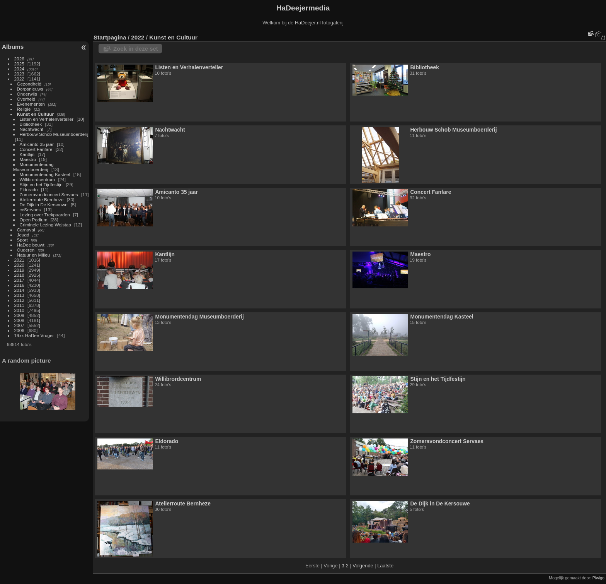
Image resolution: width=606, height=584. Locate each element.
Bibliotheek (31, 124)
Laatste (385, 566)
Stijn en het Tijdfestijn (41, 184)
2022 (19, 78)
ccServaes (30, 209)
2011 (19, 305)
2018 (19, 274)
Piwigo (598, 577)
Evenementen (31, 103)
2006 (19, 330)
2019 (19, 269)
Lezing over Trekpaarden (45, 214)
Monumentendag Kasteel (45, 174)
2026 (19, 58)
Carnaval (26, 229)
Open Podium (34, 219)
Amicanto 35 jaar (37, 144)
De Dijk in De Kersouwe (44, 204)
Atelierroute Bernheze (42, 199)
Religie (24, 108)
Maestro (28, 159)
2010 (19, 310)
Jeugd (23, 234)
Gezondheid (29, 83)
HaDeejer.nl (308, 23)
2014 (19, 290)
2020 (19, 264)
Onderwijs (27, 93)
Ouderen (26, 249)
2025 (19, 63)
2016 (19, 285)
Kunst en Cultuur (35, 113)
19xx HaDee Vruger (34, 335)
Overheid (26, 98)
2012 (19, 300)
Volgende (362, 566)
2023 (19, 73)
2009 (19, 315)
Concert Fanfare (36, 149)
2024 (19, 68)
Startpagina (110, 37)
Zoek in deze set (135, 48)
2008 (19, 320)
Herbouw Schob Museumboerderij (54, 134)
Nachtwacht (31, 129)
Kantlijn (27, 154)
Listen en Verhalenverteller (46, 119)
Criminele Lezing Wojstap (45, 224)
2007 (19, 325)
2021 (19, 259)
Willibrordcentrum (37, 179)
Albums (13, 46)
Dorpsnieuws (30, 88)
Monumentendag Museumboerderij (33, 167)
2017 (19, 280)
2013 (19, 295)
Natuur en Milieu (33, 254)
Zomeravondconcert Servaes (49, 194)
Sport (22, 239)
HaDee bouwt (30, 244)
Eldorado (29, 189)
